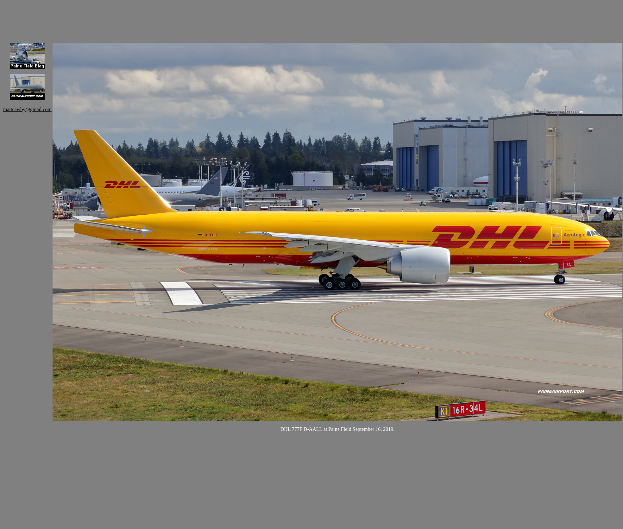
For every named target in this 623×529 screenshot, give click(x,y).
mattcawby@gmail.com (27, 109)
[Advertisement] (168, 17)
